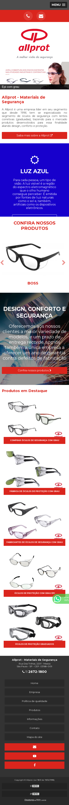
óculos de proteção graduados (34, 644)
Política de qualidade (34, 701)
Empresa (34, 692)
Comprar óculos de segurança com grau (34, 440)
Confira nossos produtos (34, 370)
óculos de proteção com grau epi (34, 593)
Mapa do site (34, 737)
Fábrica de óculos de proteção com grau (34, 491)
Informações (34, 719)
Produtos (34, 710)
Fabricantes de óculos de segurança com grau (34, 542)
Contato (35, 728)
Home (34, 683)
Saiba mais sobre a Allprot (35, 135)
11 (34, 672)
